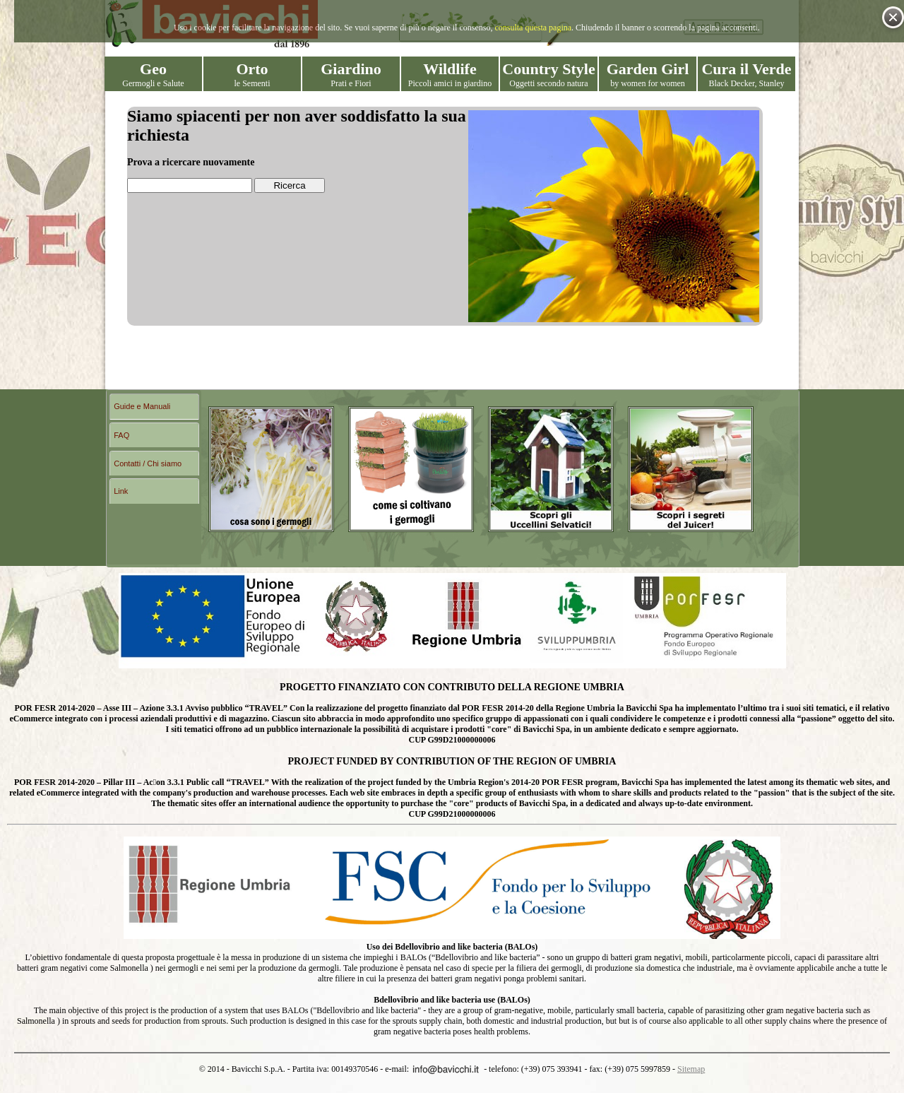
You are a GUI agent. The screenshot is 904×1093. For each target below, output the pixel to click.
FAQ (121, 435)
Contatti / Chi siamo (148, 463)
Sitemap (691, 1069)
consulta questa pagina (532, 28)
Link (121, 491)
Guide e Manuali (142, 406)
